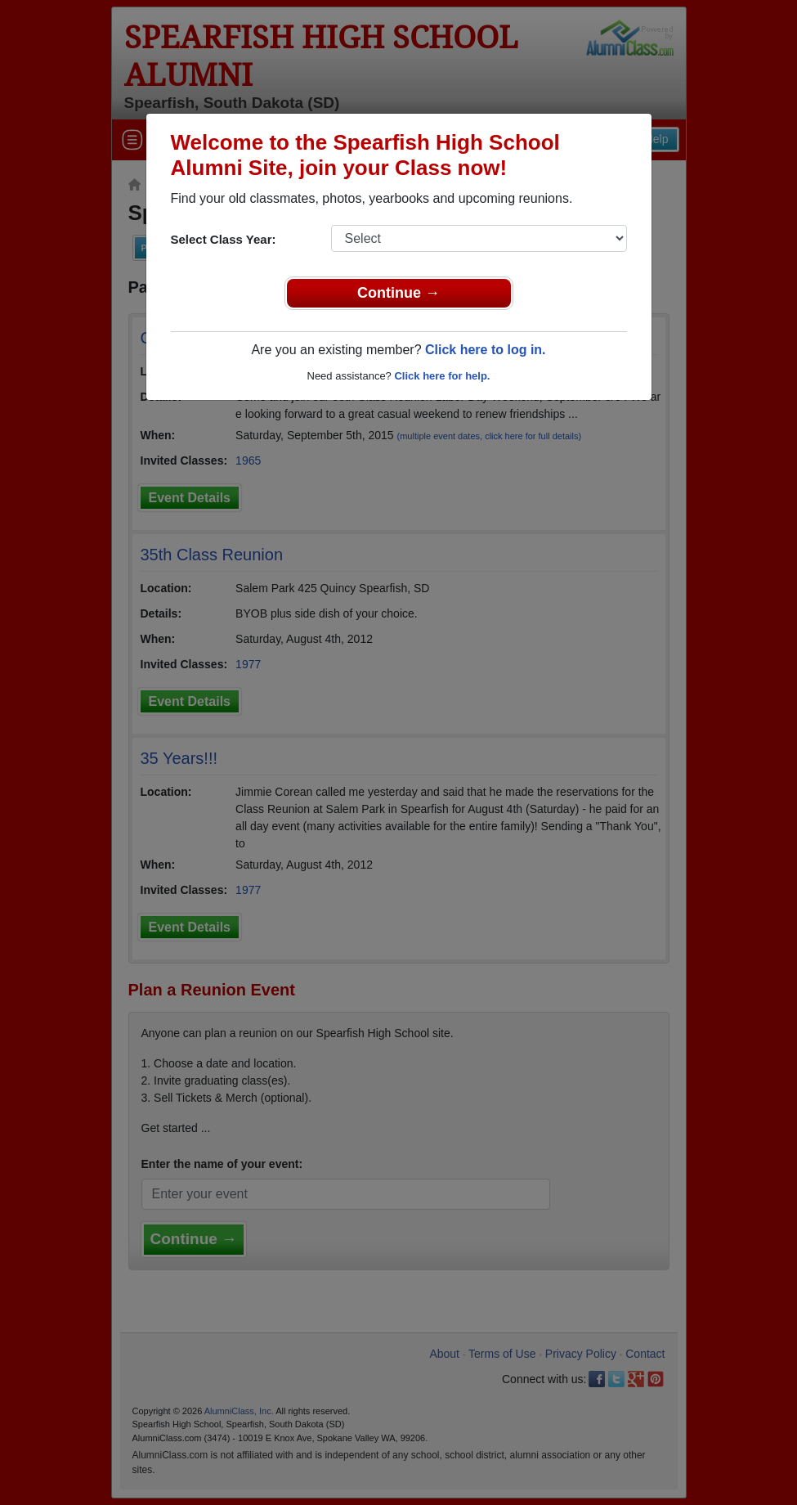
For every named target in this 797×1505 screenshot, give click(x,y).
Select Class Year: (223, 239)
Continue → (398, 293)
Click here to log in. (485, 350)
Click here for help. (442, 376)
